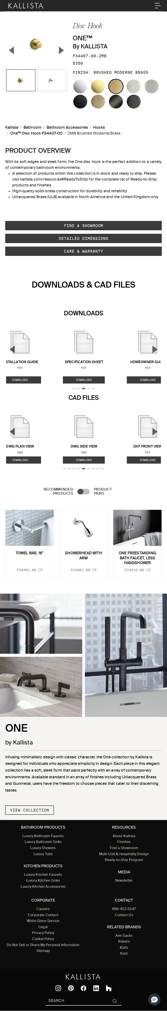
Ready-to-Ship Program (124, 860)
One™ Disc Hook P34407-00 (36, 133)
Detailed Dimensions (83, 238)
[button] (154, 999)
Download (84, 380)
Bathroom (32, 128)
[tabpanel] (83, 541)
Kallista (11, 128)
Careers (43, 909)
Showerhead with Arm (83, 556)
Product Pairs (103, 492)
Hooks (99, 128)
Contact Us (124, 915)
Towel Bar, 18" (29, 553)
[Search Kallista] (77, 1001)
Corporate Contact (43, 915)
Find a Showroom (83, 225)
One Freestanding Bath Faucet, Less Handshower (137, 558)
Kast (124, 953)
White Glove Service (43, 921)
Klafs (124, 948)
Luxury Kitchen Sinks (43, 881)
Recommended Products (58, 492)
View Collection (29, 810)
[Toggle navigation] (158, 5)
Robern (124, 941)
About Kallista (124, 836)
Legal (43, 927)
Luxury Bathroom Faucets (43, 836)
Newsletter (124, 881)
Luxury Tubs (43, 854)
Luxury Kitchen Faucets (43, 875)
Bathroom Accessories (67, 128)
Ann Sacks (123, 936)
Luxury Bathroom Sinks (43, 842)
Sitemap (43, 951)
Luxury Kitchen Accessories (43, 887)
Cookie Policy (43, 939)
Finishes (123, 842)
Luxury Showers (43, 848)
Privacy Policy (43, 933)
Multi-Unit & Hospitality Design (124, 854)
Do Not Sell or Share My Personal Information (43, 945)
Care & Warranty (83, 251)
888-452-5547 (124, 909)
